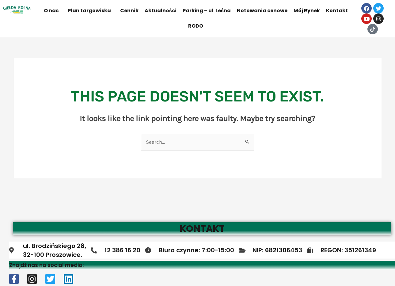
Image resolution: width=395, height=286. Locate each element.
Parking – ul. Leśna (207, 10)
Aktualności (161, 10)
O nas (51, 10)
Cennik (129, 10)
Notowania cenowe (262, 10)
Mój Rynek (307, 10)
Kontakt (337, 10)
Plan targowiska (89, 10)
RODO (195, 25)
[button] (53, 10)
